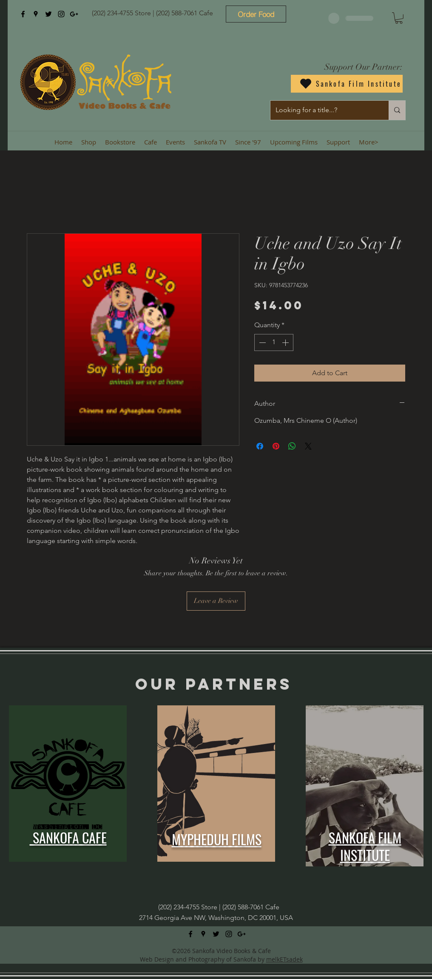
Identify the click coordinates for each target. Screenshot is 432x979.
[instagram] (61, 14)
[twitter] (48, 14)
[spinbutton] (273, 342)
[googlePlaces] (35, 14)
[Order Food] (256, 14)
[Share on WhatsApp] (292, 446)
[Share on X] (308, 446)
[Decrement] (261, 342)
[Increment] (286, 342)
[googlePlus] (74, 14)
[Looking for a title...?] (323, 110)
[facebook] (23, 14)
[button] (399, 18)
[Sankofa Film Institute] (347, 84)
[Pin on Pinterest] (276, 446)
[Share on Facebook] (260, 446)
